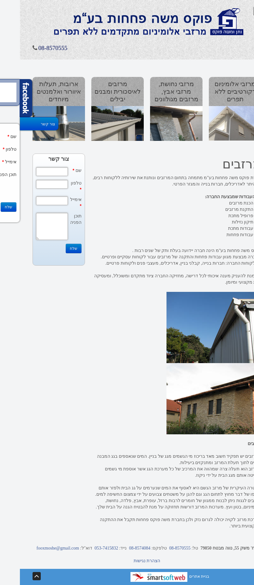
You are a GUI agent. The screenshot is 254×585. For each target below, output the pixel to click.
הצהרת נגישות (127, 560)
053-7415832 (85, 548)
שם (57, 170)
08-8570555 (33, 48)
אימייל (56, 202)
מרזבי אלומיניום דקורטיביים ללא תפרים (215, 91)
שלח (53, 248)
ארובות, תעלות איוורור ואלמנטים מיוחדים (39, 91)
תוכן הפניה (56, 219)
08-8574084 (118, 548)
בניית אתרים (150, 576)
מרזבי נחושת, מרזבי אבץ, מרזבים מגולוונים (156, 91)
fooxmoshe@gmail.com (38, 548)
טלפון (56, 186)
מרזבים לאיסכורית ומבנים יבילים (98, 91)
